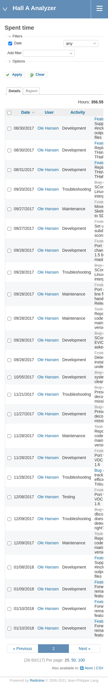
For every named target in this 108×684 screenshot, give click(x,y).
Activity (78, 112)
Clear (40, 75)
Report (31, 91)
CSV (99, 668)
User (49, 112)
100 (81, 660)
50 (73, 660)
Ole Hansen (48, 128)
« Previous (22, 648)
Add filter (14, 53)
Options (18, 61)
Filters (17, 36)
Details (14, 91)
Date (17, 43)
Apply (17, 75)
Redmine (37, 681)
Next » (84, 648)
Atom (88, 668)
